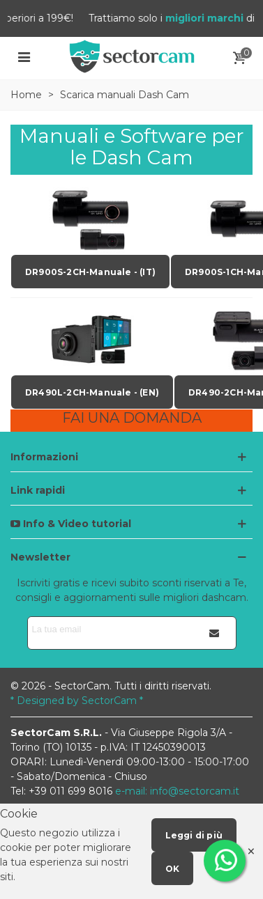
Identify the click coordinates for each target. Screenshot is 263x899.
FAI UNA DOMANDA (132, 417)
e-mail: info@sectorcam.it (177, 791)
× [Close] (251, 851)
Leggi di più (194, 835)
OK (172, 868)
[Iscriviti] (215, 633)
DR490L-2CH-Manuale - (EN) (92, 392)
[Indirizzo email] (111, 629)
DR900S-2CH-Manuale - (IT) (90, 272)
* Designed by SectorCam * (76, 700)
